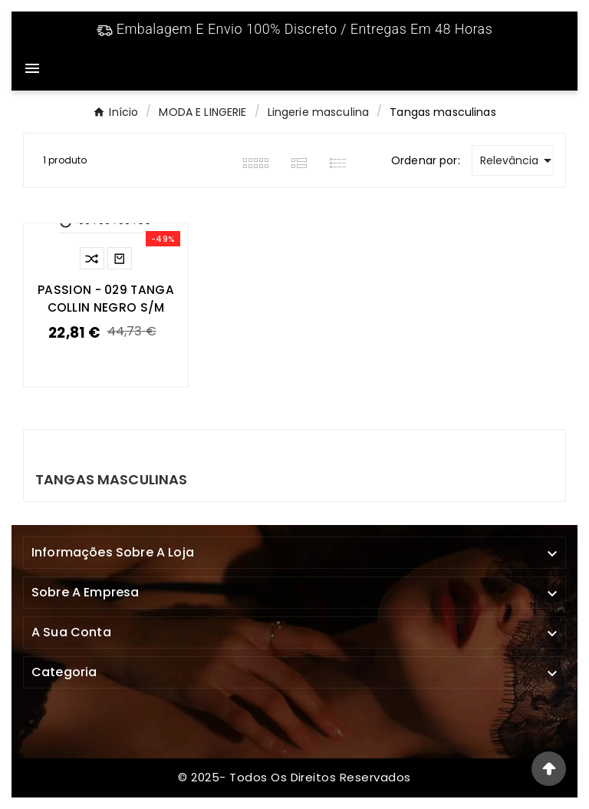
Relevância (517, 160)
